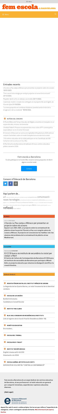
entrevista (41, 200)
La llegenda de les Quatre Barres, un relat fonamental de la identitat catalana (28, 287)
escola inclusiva (48, 200)
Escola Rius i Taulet (14, 342)
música (39, 205)
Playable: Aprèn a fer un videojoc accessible (18, 99)
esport (4, 202)
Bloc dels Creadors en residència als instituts (25, 315)
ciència (8, 197)
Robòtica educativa (14, 325)
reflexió (8, 207)
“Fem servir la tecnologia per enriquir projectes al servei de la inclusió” (26, 93)
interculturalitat (13, 205)
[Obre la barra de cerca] (55, 14)
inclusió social (43, 202)
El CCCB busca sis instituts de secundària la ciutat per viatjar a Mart (28, 254)
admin (6, 220)
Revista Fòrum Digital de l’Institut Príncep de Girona (27, 283)
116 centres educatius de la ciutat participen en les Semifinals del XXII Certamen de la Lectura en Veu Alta (26, 139)
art (4, 197)
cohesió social (23, 197)
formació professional (22, 202)
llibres (34, 205)
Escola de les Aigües (14, 295)
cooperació (34, 200)
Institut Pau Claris (14, 309)
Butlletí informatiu (10, 299)
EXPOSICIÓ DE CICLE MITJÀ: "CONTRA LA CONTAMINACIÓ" (24, 365)
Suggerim (7, 247)
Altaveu (7, 216)
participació (44, 205)
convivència (28, 200)
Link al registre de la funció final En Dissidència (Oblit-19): (24, 318)
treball (15, 208)
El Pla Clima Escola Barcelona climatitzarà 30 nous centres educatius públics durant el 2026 (26, 145)
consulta (22, 200)
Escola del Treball (14, 335)
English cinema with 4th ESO (13, 352)
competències (32, 197)
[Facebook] (10, 183)
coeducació (16, 197)
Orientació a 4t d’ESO (11, 355)
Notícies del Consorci (15, 119)
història (31, 202)
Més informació (40, 409)
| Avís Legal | (8, 392)
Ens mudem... (8, 328)
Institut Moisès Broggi (16, 349)
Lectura (19, 205)
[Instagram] (16, 183)
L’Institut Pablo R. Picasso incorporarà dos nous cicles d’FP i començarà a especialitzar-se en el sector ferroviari (28, 128)
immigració (36, 202)
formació (12, 202)
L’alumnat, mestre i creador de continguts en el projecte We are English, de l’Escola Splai (28, 103)
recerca (49, 205)
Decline (3, 412)
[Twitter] (5, 183)
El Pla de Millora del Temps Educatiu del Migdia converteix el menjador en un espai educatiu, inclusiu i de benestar (28, 123)
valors (19, 208)
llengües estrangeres (26, 205)
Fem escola (7, 251)
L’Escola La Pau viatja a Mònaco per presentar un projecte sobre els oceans (28, 88)
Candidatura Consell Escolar (13, 302)
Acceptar (50, 409)
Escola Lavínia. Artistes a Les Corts (20, 362)
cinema (12, 197)
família (8, 202)
